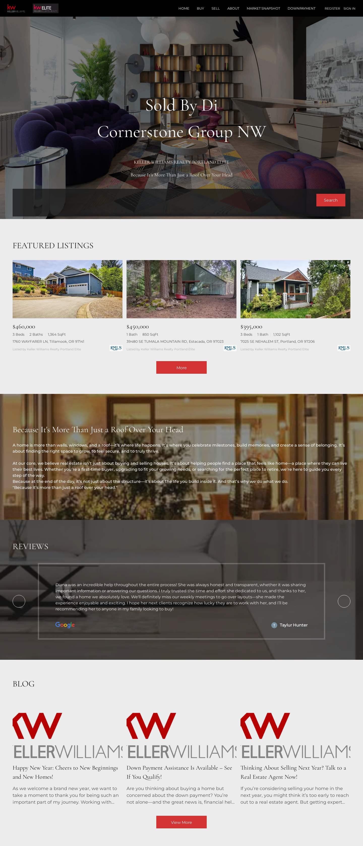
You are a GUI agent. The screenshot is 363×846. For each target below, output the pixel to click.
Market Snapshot (263, 8)
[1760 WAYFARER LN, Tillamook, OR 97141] (68, 289)
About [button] (233, 8)
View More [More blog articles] (181, 822)
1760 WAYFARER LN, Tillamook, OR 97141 (48, 341)
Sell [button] (215, 8)
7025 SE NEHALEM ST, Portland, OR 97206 (277, 341)
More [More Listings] (181, 367)
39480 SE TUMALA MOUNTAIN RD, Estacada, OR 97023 (175, 341)
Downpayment (301, 8)
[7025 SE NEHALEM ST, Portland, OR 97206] (295, 289)
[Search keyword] (167, 200)
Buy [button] (200, 8)
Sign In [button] (349, 8)
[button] (330, 200)
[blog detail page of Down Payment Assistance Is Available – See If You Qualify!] (181, 753)
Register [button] (332, 8)
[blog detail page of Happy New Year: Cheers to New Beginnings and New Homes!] (68, 753)
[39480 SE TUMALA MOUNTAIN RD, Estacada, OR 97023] (181, 289)
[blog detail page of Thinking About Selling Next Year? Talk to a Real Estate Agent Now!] (295, 753)
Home (183, 8)
